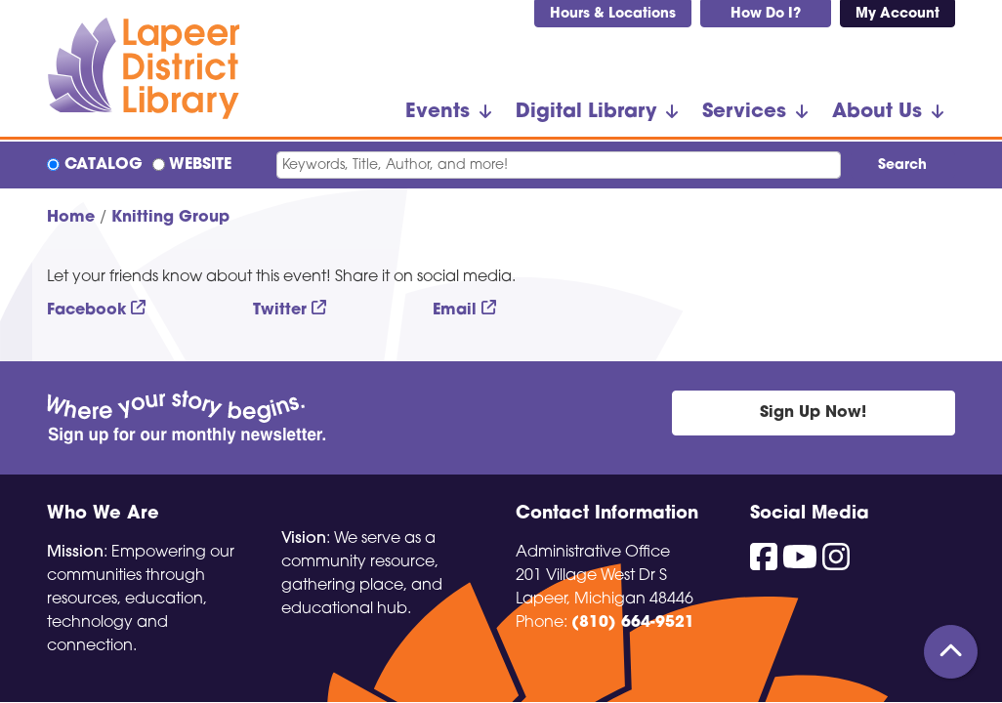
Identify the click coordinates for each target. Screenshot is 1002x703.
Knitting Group (170, 218)
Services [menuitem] (744, 112)
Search (902, 165)
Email (455, 310)
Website (200, 165)
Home (71, 218)
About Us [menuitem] (877, 112)
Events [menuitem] (437, 112)
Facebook (86, 310)
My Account (897, 14)
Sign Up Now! (813, 413)
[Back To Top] (951, 652)
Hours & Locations (613, 14)
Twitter (280, 310)
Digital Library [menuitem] (586, 112)
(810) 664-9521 (632, 623)
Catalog (103, 165)
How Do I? (766, 14)
